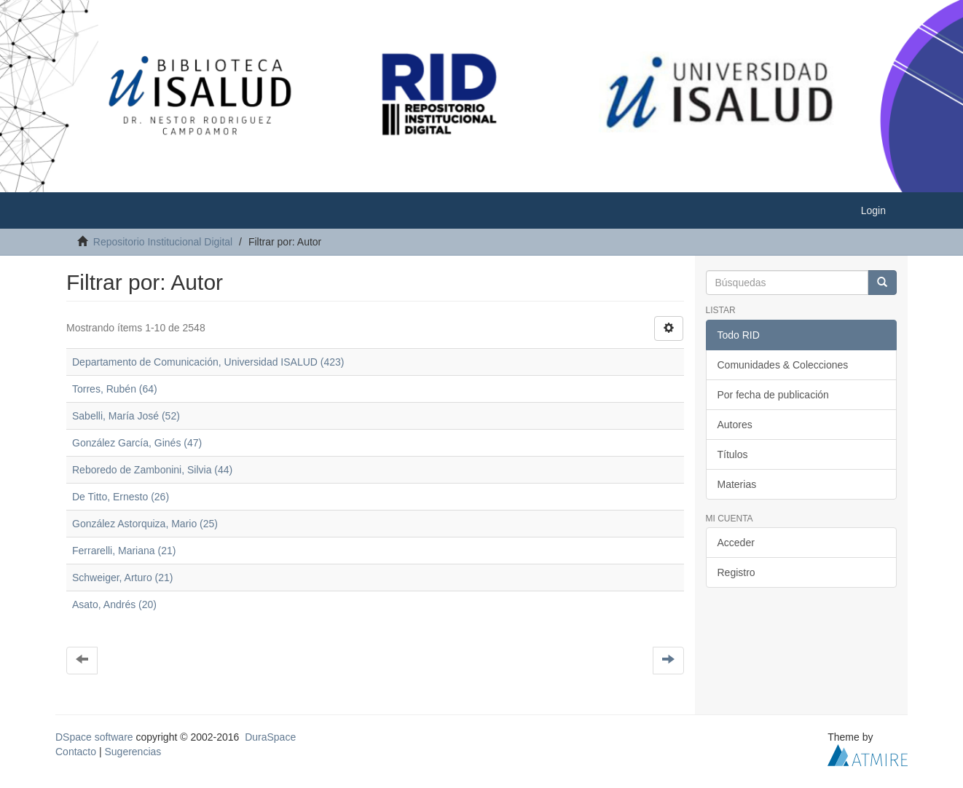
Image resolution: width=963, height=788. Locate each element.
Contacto (75, 751)
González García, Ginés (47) (137, 443)
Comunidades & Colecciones (783, 365)
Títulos (733, 454)
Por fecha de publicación (773, 395)
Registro (736, 572)
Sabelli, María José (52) (126, 416)
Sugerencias (132, 751)
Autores (735, 424)
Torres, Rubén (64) (114, 389)
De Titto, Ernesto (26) (120, 497)
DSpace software (94, 737)
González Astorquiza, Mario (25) (145, 523)
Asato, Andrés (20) (114, 604)
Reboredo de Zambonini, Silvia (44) (152, 470)
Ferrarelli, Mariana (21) (124, 550)
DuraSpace (270, 737)
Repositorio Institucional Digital (162, 242)
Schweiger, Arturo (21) (122, 577)
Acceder (736, 542)
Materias (737, 484)
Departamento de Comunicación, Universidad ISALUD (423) (208, 362)
